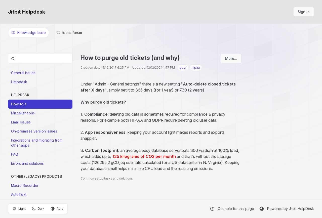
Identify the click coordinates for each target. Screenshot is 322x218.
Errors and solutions (27, 163)
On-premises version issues (34, 131)
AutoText (18, 194)
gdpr (182, 67)
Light (19, 209)
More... (231, 58)
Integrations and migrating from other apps (36, 142)
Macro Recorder (24, 185)
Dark (38, 209)
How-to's (18, 104)
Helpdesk (19, 82)
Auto (57, 209)
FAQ (14, 154)
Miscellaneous (23, 113)
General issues (23, 73)
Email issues (21, 122)
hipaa (196, 67)
